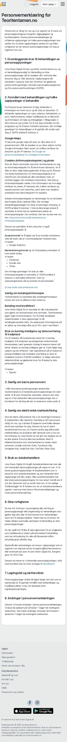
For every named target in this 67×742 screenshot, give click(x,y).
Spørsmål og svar (10, 675)
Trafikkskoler (8, 661)
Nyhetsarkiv (7, 653)
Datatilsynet (49, 563)
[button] (61, 4)
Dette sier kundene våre (13, 665)
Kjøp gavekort (8, 657)
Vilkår (4, 688)
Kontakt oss (7, 679)
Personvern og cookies (13, 692)
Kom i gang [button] (50, 4)
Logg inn (34, 4)
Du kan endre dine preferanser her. (21, 287)
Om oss (5, 683)
